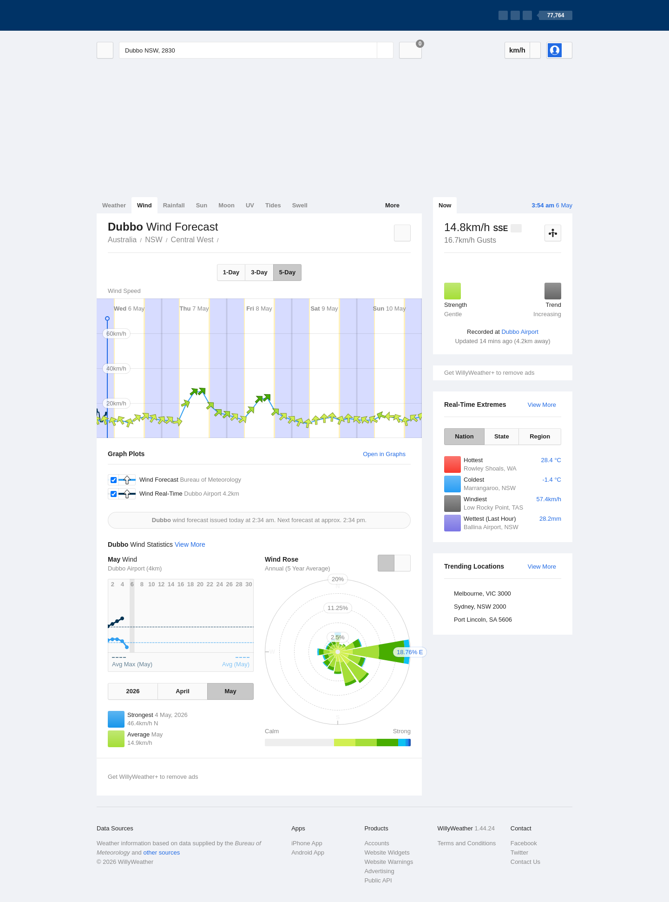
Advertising (379, 871)
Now (445, 205)
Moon (226, 205)
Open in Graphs (384, 454)
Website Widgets (386, 852)
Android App (307, 852)
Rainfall (174, 205)
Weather (114, 205)
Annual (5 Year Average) (297, 568)
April (183, 691)
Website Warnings (388, 861)
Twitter (519, 852)
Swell (300, 205)
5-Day (287, 272)
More (392, 205)
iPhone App (306, 843)
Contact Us (525, 861)
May (230, 691)
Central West (192, 240)
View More (542, 404)
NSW (153, 240)
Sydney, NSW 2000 (480, 606)
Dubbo (224, 239)
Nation (464, 436)
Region (540, 436)
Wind (144, 205)
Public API (378, 880)
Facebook (524, 843)
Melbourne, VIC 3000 (482, 593)
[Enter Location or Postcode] (256, 50)
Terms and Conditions (467, 843)
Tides (273, 205)
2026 (132, 691)
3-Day (259, 272)
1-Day (231, 272)
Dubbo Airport (519, 331)
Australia (122, 240)
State (501, 436)
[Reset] (369, 50)
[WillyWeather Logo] (140, 15)
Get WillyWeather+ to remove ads (489, 372)
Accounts (376, 843)
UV (250, 205)
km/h (517, 50)
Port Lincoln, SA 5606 (483, 619)
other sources (161, 852)
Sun (202, 205)
